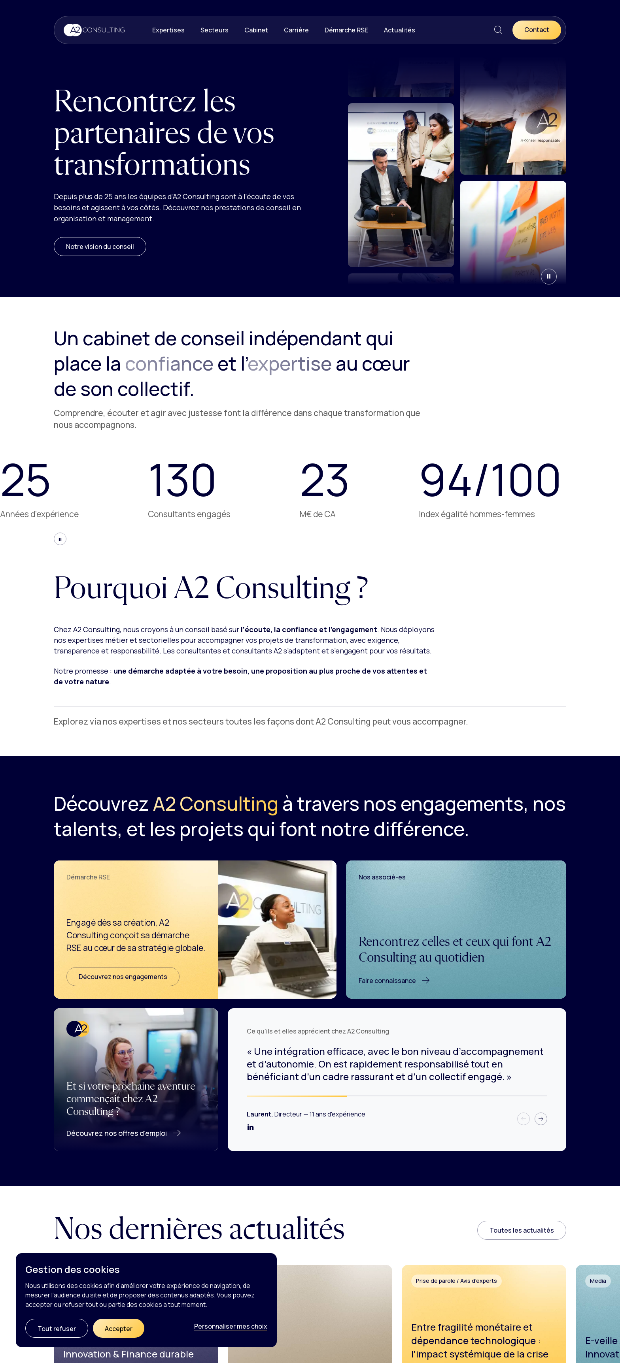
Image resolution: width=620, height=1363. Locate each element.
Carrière (296, 30)
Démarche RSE (346, 30)
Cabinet (256, 30)
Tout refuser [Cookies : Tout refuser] (57, 1328)
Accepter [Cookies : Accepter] (118, 1328)
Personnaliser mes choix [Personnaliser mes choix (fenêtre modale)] (230, 1326)
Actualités (399, 30)
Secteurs (214, 30)
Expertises (168, 30)
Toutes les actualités (522, 1230)
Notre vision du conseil (100, 246)
